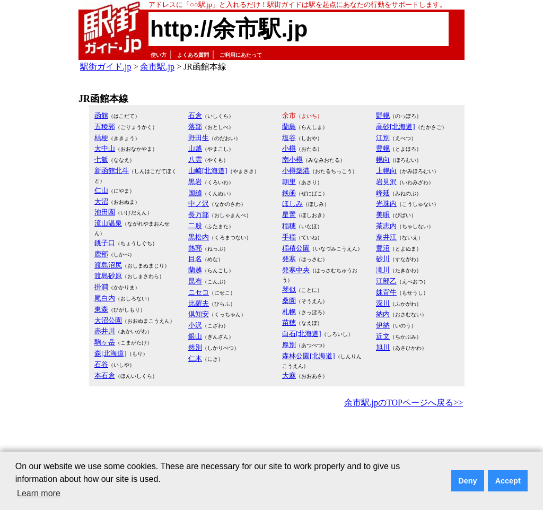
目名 (195, 259)
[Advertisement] (271, 439)
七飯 (101, 159)
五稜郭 (104, 127)
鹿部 (101, 254)
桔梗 (101, 138)
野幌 (383, 115)
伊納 (383, 325)
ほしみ (292, 204)
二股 (195, 226)
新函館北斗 (111, 171)
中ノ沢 (198, 204)
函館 (101, 115)
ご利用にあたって (241, 55)
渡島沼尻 (108, 265)
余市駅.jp (157, 66)
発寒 (289, 259)
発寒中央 (296, 270)
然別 (195, 347)
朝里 (289, 182)
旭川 (383, 347)
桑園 (289, 301)
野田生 (198, 138)
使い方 (159, 55)
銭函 (289, 193)
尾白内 (104, 298)
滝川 (383, 270)
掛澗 (101, 287)
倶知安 (198, 314)
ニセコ (198, 292)
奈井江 (386, 237)
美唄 (383, 215)
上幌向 (386, 171)
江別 (383, 138)
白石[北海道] (301, 334)
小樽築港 (296, 171)
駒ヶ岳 (104, 342)
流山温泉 (108, 223)
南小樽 (292, 159)
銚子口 (104, 243)
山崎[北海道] (207, 171)
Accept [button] (508, 481)
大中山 (104, 148)
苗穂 (289, 322)
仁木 (195, 358)
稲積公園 (296, 248)
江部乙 (386, 281)
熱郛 (195, 248)
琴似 (289, 289)
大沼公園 (108, 320)
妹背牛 (386, 292)
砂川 (383, 259)
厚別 (289, 345)
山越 (195, 148)
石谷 (101, 364)
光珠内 (386, 204)
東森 (101, 309)
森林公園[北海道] (308, 356)
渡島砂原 (108, 276)
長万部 (198, 215)
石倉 (195, 115)
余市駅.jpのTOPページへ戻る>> (403, 402)
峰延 (383, 193)
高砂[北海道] (395, 127)
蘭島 (289, 127)
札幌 (289, 312)
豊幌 (383, 148)
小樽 (289, 148)
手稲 (289, 237)
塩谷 (289, 138)
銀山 (195, 336)
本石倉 (104, 375)
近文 (383, 336)
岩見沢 (386, 182)
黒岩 (195, 182)
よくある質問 (193, 55)
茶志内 (386, 226)
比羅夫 (198, 303)
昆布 (195, 281)
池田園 (104, 212)
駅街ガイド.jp (105, 66)
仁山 (101, 190)
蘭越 (195, 270)
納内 (383, 314)
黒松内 (198, 237)
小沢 (195, 325)
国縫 (195, 193)
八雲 (195, 159)
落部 (195, 127)
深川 (383, 303)
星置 (289, 215)
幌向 (383, 159)
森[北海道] (110, 353)
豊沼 (383, 248)
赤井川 (104, 331)
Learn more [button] (38, 493)
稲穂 (289, 226)
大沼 (101, 201)
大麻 (289, 375)
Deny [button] (467, 481)
